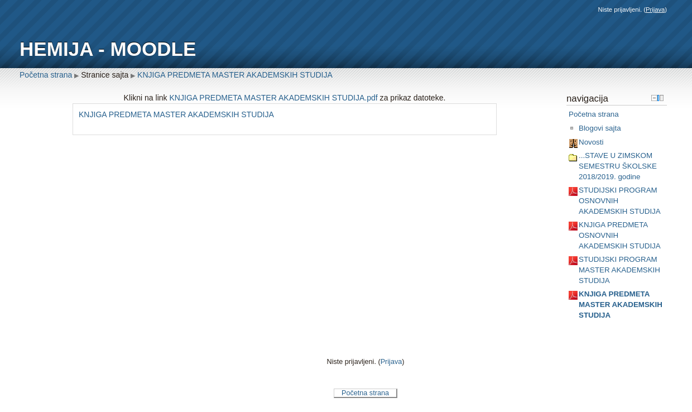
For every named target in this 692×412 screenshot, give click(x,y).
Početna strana (46, 74)
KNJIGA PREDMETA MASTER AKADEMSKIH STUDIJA (235, 74)
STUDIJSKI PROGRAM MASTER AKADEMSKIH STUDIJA (619, 269)
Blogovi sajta (600, 128)
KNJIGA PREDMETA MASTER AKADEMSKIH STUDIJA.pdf (274, 97)
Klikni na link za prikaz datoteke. (285, 97)
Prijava (655, 9)
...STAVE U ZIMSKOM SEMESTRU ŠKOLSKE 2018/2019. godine (618, 165)
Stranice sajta (104, 74)
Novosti (591, 142)
